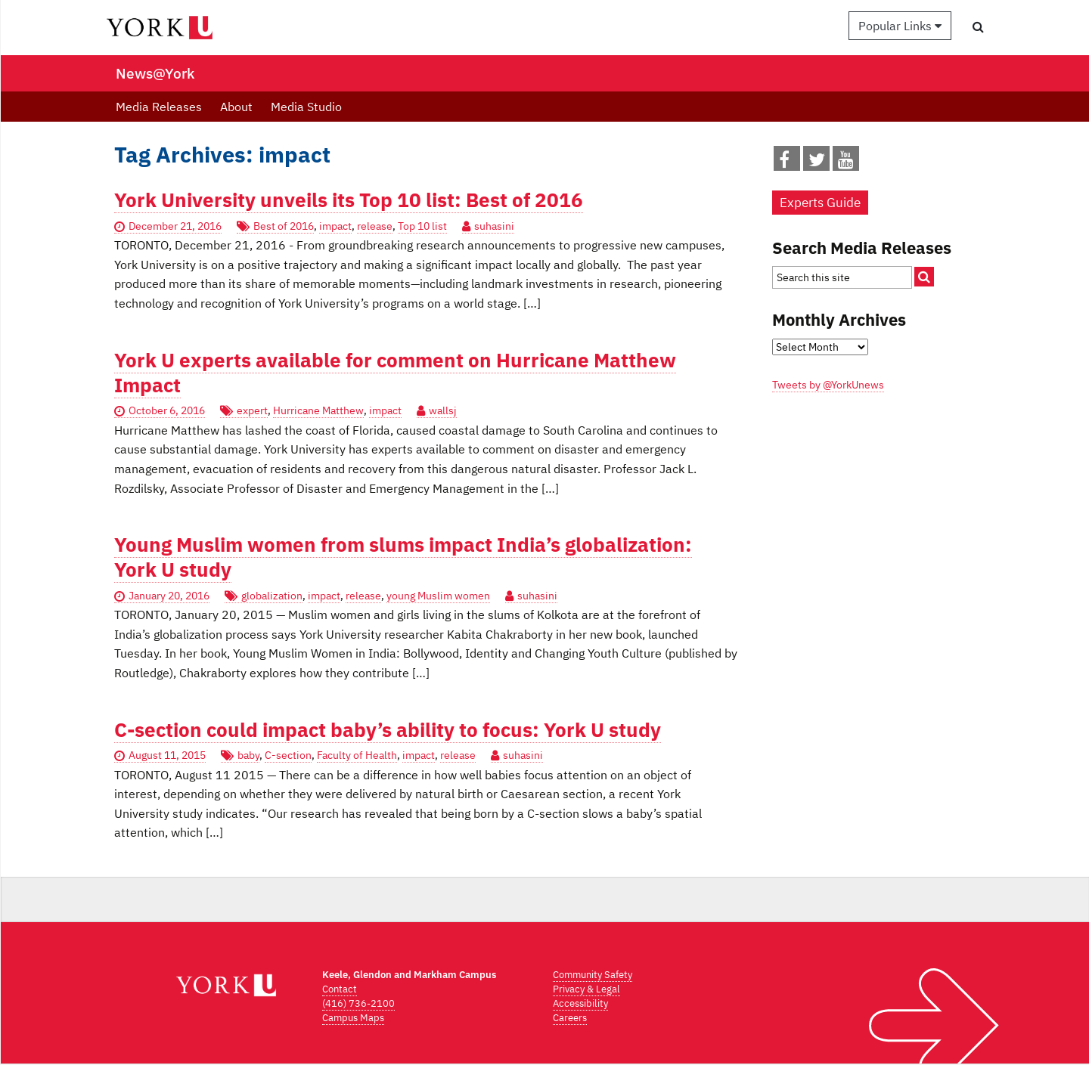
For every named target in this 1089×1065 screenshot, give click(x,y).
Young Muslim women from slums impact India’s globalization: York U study (403, 557)
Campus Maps (353, 1017)
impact (335, 226)
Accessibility (580, 1003)
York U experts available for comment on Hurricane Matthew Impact (395, 373)
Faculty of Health (357, 755)
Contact (339, 989)
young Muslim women (438, 595)
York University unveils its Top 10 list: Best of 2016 (348, 199)
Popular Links (900, 25)
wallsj (443, 410)
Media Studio (306, 106)
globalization (271, 595)
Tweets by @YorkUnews (828, 385)
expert (252, 410)
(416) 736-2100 (358, 1003)
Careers (570, 1017)
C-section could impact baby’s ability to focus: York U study (387, 729)
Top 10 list (422, 226)
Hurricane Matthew (318, 410)
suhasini (494, 226)
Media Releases (159, 106)
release (374, 226)
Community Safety (592, 974)
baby (248, 755)
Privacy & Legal (586, 989)
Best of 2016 (283, 226)
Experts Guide (820, 202)
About (236, 106)
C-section (288, 755)
